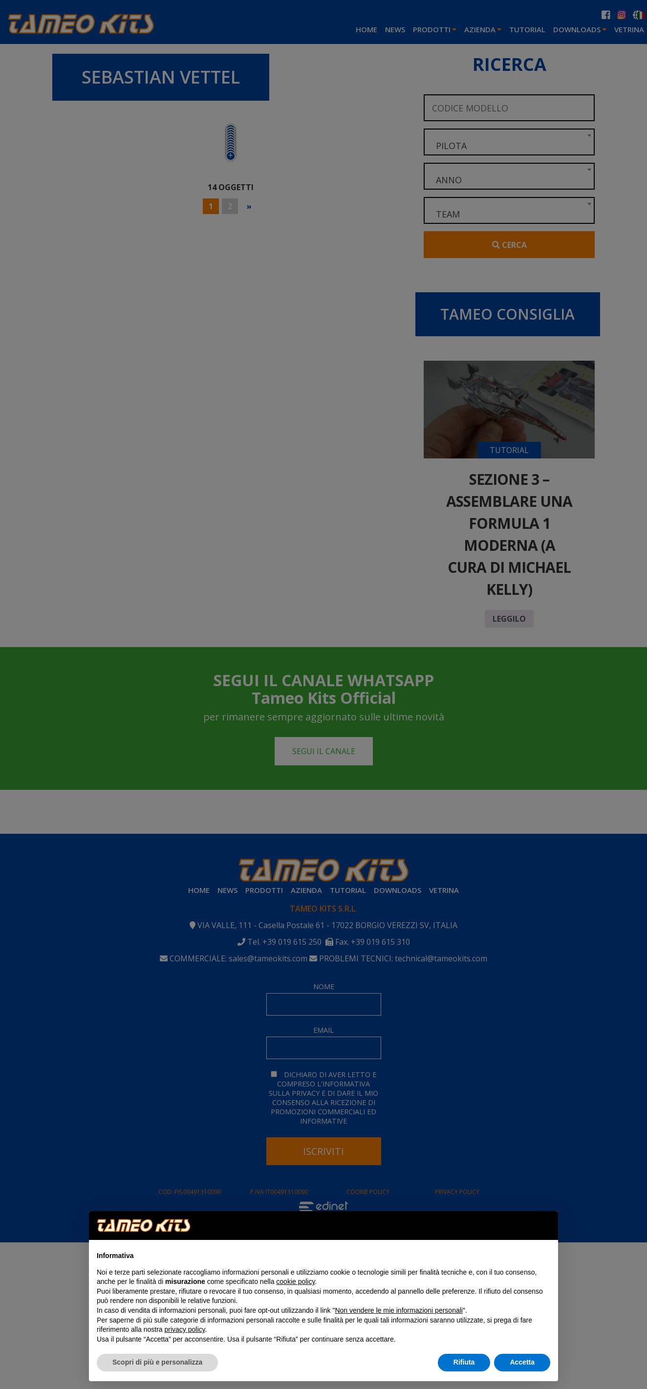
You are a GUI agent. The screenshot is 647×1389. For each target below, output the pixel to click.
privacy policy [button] (185, 1329)
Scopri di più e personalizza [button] (157, 1362)
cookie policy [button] (295, 1281)
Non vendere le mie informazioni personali (398, 1310)
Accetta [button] (522, 1362)
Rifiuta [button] (464, 1362)
